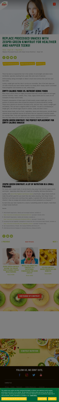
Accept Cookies (42, 398)
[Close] (56, 390)
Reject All (52, 398)
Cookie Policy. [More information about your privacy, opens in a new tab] (33, 395)
